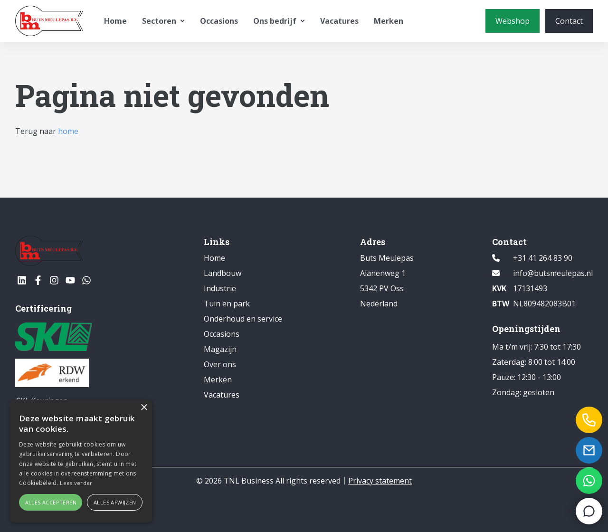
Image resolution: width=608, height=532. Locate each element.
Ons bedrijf (279, 21)
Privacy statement (380, 480)
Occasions (219, 21)
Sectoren (163, 21)
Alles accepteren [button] (50, 502)
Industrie (220, 288)
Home (115, 21)
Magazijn (220, 349)
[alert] (81, 460)
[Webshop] (512, 21)
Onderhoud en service (243, 319)
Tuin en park (227, 303)
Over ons (220, 364)
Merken (388, 21)
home (68, 131)
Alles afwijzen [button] (115, 502)
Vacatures (339, 21)
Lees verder (76, 482)
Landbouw (222, 273)
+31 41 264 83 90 (542, 258)
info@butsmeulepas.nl (553, 273)
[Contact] (569, 21)
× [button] (143, 407)
